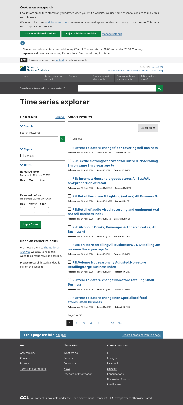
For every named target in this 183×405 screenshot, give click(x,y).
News (67, 368)
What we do (71, 353)
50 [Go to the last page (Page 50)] (112, 323)
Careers (68, 358)
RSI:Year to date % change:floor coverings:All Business (115, 148)
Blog (161, 70)
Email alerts (114, 384)
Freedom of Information (78, 374)
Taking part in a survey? (148, 77)
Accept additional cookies (40, 33)
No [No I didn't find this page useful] (64, 334)
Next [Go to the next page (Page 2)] (120, 323)
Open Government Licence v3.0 (92, 398)
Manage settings (112, 34)
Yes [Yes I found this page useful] (58, 334)
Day (22, 180)
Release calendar (116, 70)
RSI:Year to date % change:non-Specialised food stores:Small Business (107, 299)
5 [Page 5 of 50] (98, 323)
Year (43, 180)
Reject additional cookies (81, 33)
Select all (77, 138)
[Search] (159, 88)
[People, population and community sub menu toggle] (125, 78)
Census (29, 156)
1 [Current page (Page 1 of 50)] (69, 323)
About (153, 70)
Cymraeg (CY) (157, 67)
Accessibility (27, 353)
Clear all (60, 116)
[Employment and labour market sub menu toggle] (101, 78)
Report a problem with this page (141, 335)
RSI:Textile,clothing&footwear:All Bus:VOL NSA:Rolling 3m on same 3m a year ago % (113, 163)
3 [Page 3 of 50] (84, 323)
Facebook (113, 363)
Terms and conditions (33, 368)
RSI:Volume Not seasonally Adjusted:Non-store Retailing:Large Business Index (107, 264)
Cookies (25, 358)
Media (145, 70)
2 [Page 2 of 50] (76, 323)
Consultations (115, 374)
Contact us (70, 363)
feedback (59, 60)
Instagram (113, 358)
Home (25, 76)
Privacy (24, 363)
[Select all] (69, 138)
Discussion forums (118, 379)
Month (33, 180)
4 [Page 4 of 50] (91, 323)
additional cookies (56, 22)
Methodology (133, 70)
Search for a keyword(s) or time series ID (42, 88)
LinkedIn (112, 368)
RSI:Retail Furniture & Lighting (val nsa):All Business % (115, 196)
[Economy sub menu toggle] (77, 78)
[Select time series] (69, 147)
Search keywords (30, 132)
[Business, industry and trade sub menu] (53, 78)
